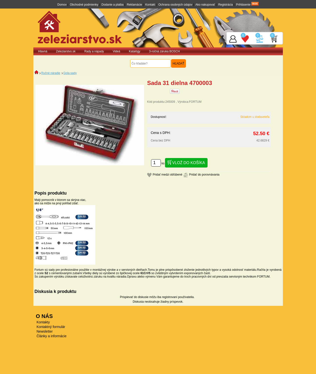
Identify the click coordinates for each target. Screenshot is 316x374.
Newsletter (45, 331)
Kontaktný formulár (51, 327)
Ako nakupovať (205, 4)
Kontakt (150, 4)
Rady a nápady (94, 51)
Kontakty (43, 322)
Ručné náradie (50, 73)
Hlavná (42, 51)
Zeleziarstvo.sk (66, 51)
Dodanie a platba (113, 4)
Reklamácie (134, 4)
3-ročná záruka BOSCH (164, 51)
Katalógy (134, 51)
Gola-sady (70, 73)
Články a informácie (52, 336)
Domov (62, 4)
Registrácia (225, 4)
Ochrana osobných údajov (175, 4)
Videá (116, 51)
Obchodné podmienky (84, 4)
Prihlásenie (243, 4)
